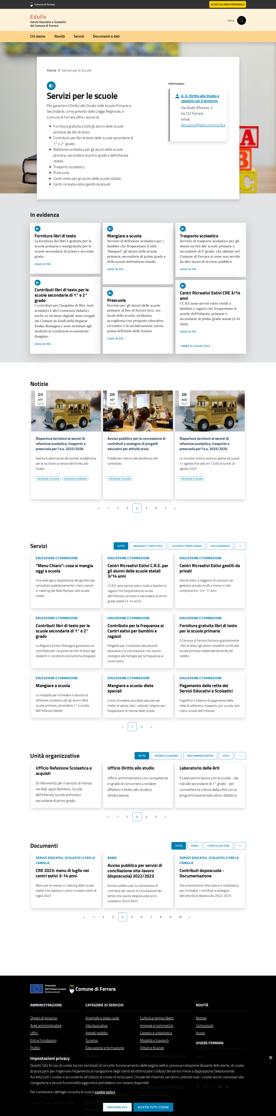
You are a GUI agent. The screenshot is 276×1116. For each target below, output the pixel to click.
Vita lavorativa (96, 1025)
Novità (59, 36)
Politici (35, 1047)
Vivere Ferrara (210, 1043)
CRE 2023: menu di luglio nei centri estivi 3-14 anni (62, 873)
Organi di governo (43, 1018)
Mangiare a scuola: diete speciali (130, 688)
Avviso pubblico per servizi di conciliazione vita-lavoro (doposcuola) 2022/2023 (135, 870)
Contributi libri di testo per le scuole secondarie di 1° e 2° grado (62, 295)
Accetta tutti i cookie (153, 1107)
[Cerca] (241, 20)
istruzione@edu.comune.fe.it (203, 125)
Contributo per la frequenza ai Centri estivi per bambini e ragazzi (136, 630)
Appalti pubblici (96, 1033)
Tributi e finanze (152, 1047)
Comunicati (204, 1025)
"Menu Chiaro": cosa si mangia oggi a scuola (64, 568)
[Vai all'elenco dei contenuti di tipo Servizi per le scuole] (48, 478)
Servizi (79, 36)
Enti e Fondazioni (43, 1040)
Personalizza (117, 1107)
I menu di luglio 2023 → (197, 346)
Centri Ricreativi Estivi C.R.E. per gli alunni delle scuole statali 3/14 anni (138, 570)
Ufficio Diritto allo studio (131, 768)
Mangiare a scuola (124, 235)
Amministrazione (46, 1005)
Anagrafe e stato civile (102, 1018)
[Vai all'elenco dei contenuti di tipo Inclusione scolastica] (75, 478)
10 (180, 917)
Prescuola (116, 300)
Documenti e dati (106, 36)
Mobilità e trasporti (154, 1040)
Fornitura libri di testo (55, 235)
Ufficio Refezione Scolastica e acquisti (64, 771)
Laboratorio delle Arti (199, 768)
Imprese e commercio (156, 1025)
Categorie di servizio (104, 1005)
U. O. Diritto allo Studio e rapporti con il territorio (200, 98)
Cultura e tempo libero (157, 1018)
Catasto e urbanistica (156, 1033)
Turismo (91, 1040)
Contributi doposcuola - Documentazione (202, 873)
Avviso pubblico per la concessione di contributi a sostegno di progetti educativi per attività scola (137, 443)
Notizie (201, 1018)
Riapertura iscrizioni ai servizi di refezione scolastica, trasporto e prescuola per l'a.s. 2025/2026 (61, 443)
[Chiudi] (270, 1056)
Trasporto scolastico (199, 235)
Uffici (34, 1033)
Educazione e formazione (104, 1047)
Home (51, 70)
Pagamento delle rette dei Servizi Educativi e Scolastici (206, 688)
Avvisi (200, 1033)
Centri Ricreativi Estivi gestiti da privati (210, 568)
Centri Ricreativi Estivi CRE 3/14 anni (210, 295)
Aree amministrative (45, 1025)
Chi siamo (37, 36)
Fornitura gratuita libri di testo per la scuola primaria (208, 628)
